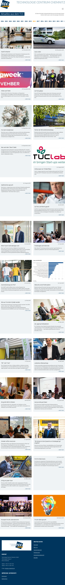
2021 (22, 21)
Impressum (4, 576)
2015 (46, 21)
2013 (54, 21)
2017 (38, 21)
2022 (18, 21)
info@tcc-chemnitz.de (10, 568)
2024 (10, 21)
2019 (30, 21)
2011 (62, 21)
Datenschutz (4, 579)
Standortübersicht (38, 550)
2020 (26, 21)
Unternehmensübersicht (39, 555)
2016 (42, 21)
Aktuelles (36, 557)
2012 (58, 21)
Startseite (36, 545)
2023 (14, 21)
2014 (50, 21)
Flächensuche (37, 552)
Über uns (36, 547)
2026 (2, 21)
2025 (6, 21)
